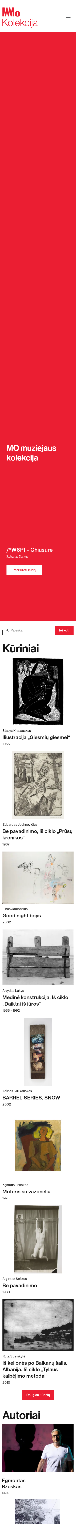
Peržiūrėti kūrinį (24, 570)
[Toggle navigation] (68, 17)
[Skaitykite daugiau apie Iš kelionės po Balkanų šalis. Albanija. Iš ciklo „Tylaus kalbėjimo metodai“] (38, 1325)
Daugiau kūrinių (38, 1395)
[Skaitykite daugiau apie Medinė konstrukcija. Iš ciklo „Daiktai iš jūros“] (38, 957)
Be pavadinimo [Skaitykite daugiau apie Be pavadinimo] (19, 1285)
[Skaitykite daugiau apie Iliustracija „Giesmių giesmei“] (38, 691)
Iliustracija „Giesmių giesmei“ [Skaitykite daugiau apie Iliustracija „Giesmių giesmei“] (36, 737)
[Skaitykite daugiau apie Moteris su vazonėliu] (38, 1146)
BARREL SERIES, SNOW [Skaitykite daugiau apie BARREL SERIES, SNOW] (31, 1098)
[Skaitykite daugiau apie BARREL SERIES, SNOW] (38, 1052)
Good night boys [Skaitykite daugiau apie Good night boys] (21, 916)
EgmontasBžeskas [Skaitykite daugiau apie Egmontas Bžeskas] (14, 1483)
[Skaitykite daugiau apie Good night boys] (38, 878)
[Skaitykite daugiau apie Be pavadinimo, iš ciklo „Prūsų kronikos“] (38, 785)
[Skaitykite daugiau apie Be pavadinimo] (38, 1239)
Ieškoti (64, 630)
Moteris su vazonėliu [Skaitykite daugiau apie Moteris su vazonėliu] (26, 1191)
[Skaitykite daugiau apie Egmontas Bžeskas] (38, 1450)
